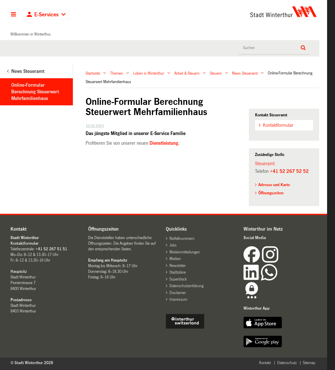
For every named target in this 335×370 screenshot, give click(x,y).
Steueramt (265, 163)
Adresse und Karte (274, 185)
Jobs (173, 245)
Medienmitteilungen (184, 252)
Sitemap (309, 363)
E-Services (46, 15)
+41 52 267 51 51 (51, 249)
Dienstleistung (163, 143)
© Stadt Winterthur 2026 (31, 363)
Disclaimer (177, 292)
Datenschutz (287, 363)
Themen (116, 73)
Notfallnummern (181, 238)
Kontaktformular (278, 125)
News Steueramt (245, 73)
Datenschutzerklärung (186, 286)
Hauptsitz (18, 271)
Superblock (178, 279)
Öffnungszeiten (270, 193)
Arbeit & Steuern (187, 73)
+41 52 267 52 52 (289, 171)
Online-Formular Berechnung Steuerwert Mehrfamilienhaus (35, 92)
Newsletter (177, 265)
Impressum (178, 299)
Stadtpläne (177, 272)
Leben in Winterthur (148, 73)
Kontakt (265, 363)
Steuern (216, 73)
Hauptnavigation (13, 14)
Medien (175, 258)
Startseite (93, 73)
